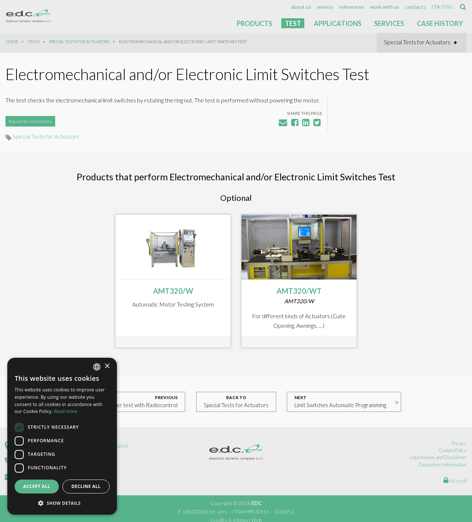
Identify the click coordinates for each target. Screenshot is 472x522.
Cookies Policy (453, 444)
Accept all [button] (36, 487)
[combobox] (96, 367)
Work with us (384, 7)
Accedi (455, 474)
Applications (337, 23)
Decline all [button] (86, 487)
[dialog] (62, 436)
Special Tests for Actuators (79, 41)
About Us (301, 7)
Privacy (459, 437)
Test (293, 23)
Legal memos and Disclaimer (438, 451)
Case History (440, 23)
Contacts (415, 7)
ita (435, 7)
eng (448, 7)
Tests (33, 41)
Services (389, 23)
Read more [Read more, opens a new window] (65, 412)
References (351, 7)
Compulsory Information (443, 458)
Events (325, 7)
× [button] (107, 366)
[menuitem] (301, 7)
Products (254, 23)
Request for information (30, 131)
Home (12, 41)
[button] (62, 503)
